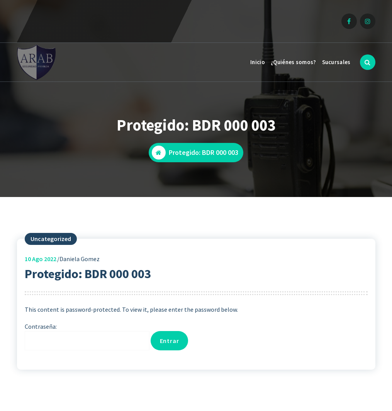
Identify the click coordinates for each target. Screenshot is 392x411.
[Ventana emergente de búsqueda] (367, 62)
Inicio (257, 62)
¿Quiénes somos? (293, 62)
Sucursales (336, 62)
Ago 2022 (40, 259)
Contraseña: (87, 336)
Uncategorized (51, 239)
